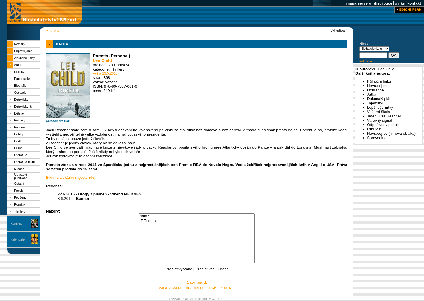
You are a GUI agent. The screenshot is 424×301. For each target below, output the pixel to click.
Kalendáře (18, 239)
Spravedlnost (378, 138)
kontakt (414, 3)
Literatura (20, 155)
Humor (18, 148)
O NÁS (212, 288)
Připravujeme (23, 51)
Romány (20, 204)
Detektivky (21, 99)
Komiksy (16, 223)
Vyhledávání (339, 30)
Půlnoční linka (379, 81)
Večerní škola (378, 112)
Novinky (19, 44)
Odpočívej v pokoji (383, 125)
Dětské (19, 113)
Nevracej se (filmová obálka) (391, 133)
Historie (19, 127)
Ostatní (19, 183)
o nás (400, 3)
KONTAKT (227, 288)
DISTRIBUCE (195, 288)
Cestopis (20, 92)
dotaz (196, 216)
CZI (214, 298)
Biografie (20, 85)
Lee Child (102, 60)
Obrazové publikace (20, 176)
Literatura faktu (24, 162)
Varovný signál (379, 120)
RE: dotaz (196, 221)
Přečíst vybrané (178, 269)
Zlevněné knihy (24, 58)
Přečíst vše (205, 269)
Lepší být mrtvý (380, 107)
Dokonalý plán (379, 99)
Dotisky (19, 71)
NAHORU (197, 283)
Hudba (18, 141)
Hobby (18, 134)
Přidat (223, 269)
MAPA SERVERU (170, 288)
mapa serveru (359, 3)
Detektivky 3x (23, 106)
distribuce (383, 3)
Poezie (19, 190)
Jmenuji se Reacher (384, 116)
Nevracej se (377, 86)
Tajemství (375, 103)
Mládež (19, 169)
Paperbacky (22, 78)
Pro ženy (20, 197)
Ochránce (375, 90)
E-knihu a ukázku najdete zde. (70, 178)
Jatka (371, 94)
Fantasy (19, 120)
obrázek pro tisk (58, 121)
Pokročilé (365, 61)
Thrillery (19, 211)
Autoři (18, 65)
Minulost (374, 129)
